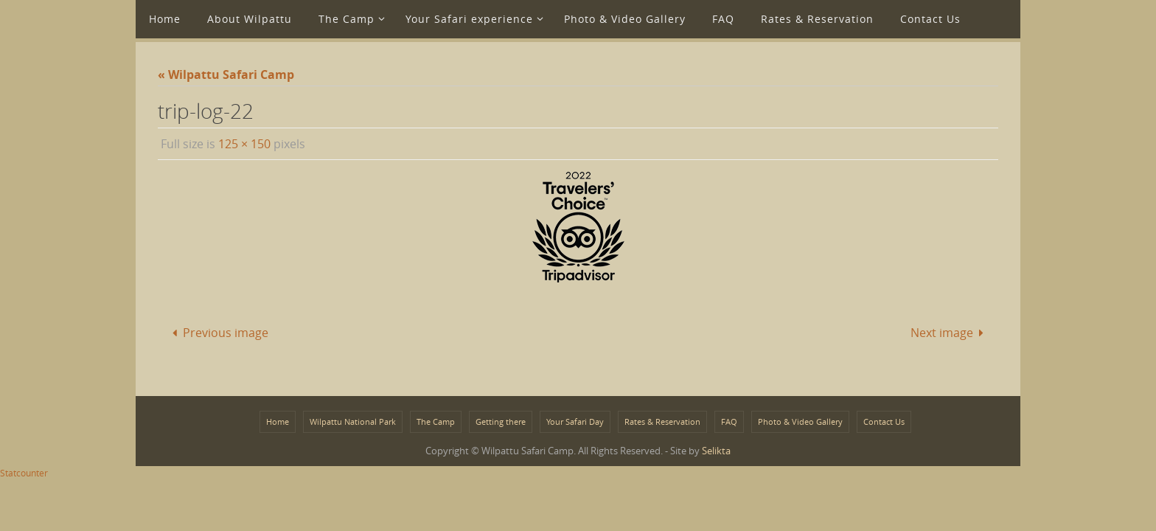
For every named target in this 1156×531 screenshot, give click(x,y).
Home (277, 421)
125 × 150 (244, 144)
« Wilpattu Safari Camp (226, 74)
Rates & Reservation (662, 421)
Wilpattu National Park (353, 421)
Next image (949, 332)
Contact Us (884, 421)
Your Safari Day (575, 421)
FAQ (729, 421)
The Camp (436, 421)
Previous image (217, 332)
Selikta (716, 450)
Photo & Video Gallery (800, 421)
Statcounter (24, 473)
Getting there (501, 421)
